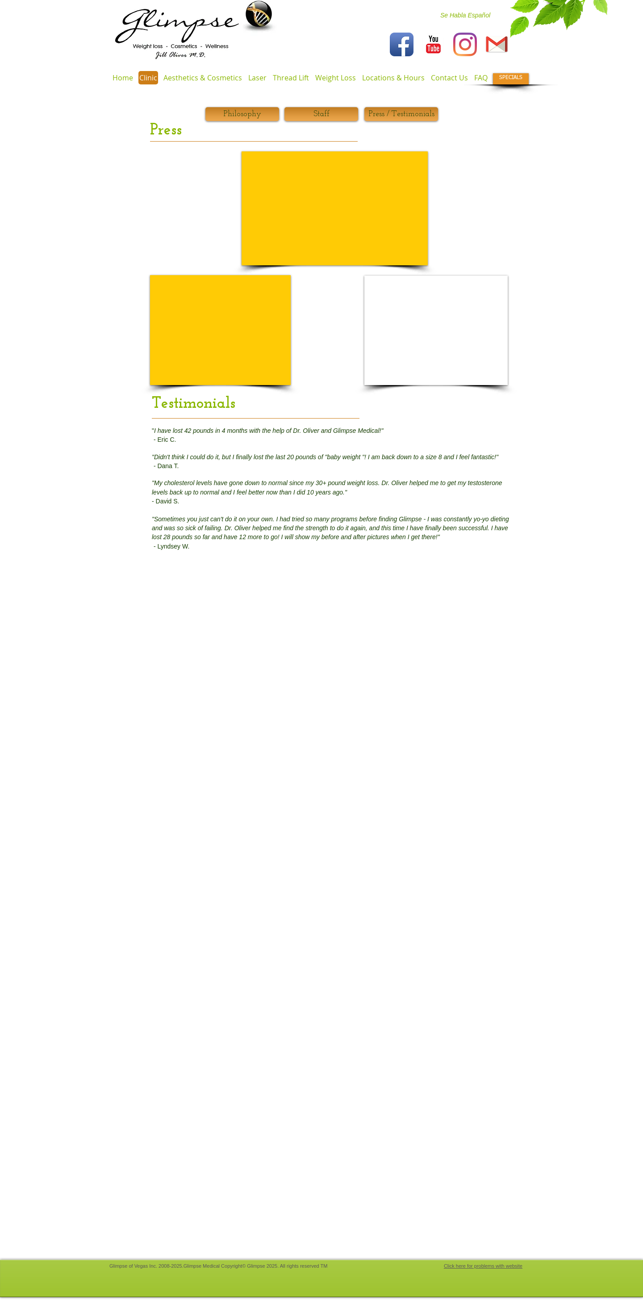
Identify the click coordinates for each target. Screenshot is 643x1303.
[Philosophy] (242, 114)
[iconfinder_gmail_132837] (497, 44)
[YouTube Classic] (433, 44)
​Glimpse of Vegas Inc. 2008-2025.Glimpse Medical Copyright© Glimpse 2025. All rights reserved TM (218, 1266)
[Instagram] (465, 44)
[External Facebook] (335, 208)
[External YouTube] (220, 330)
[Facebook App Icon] (401, 44)
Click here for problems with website (483, 1266)
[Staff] (321, 114)
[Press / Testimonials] (401, 114)
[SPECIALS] (511, 78)
